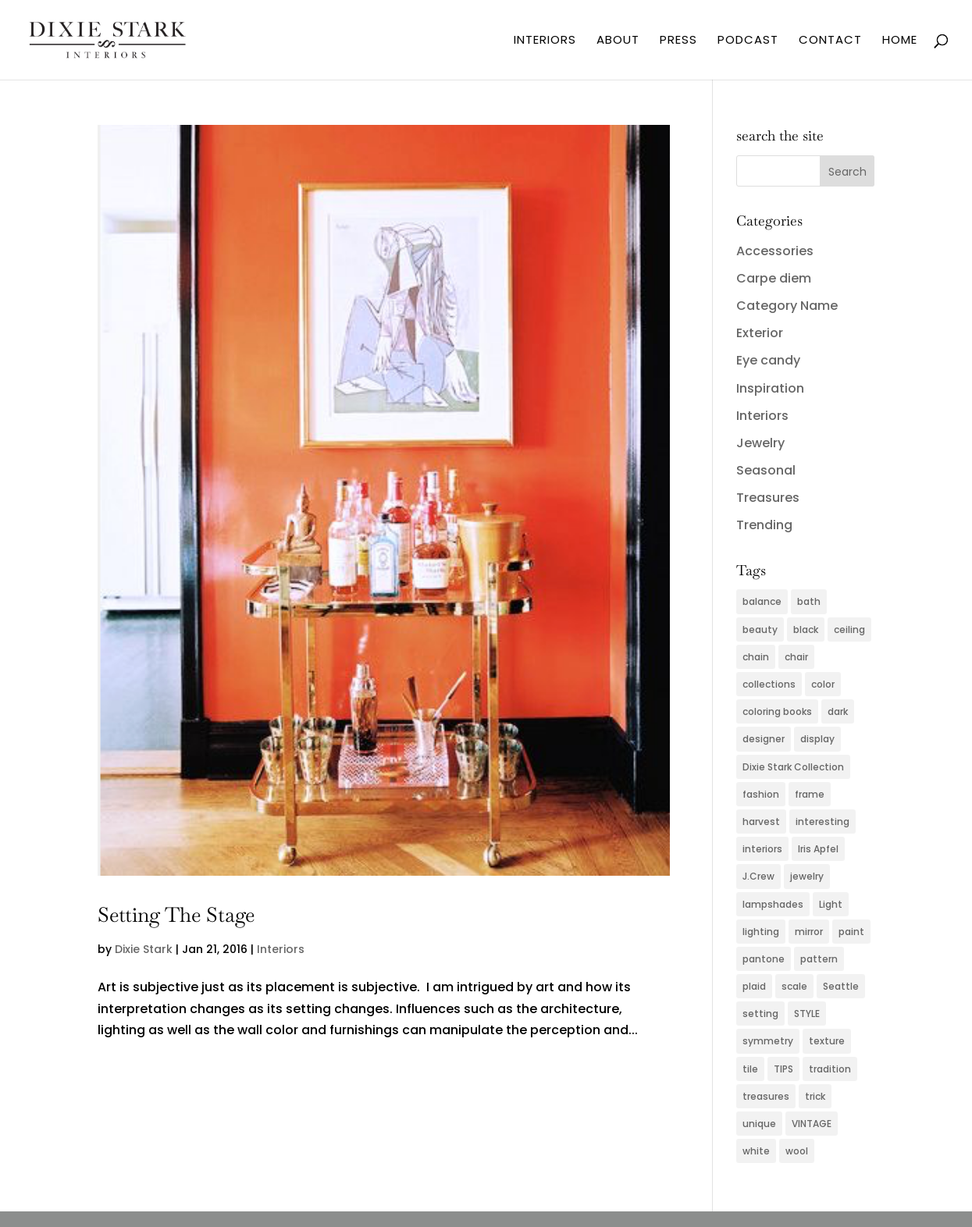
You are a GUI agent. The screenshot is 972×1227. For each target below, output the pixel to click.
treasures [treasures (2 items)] (765, 1096)
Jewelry (760, 443)
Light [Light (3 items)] (830, 904)
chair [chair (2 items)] (796, 656)
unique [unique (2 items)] (759, 1123)
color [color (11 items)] (823, 684)
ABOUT (617, 41)
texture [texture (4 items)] (827, 1040)
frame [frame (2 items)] (809, 794)
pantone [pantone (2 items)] (763, 959)
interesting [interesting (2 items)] (822, 821)
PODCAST (747, 41)
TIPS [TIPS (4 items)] (783, 1069)
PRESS (678, 41)
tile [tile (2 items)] (750, 1069)
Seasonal (766, 470)
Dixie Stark (144, 949)
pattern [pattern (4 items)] (819, 959)
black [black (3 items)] (805, 629)
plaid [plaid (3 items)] (754, 986)
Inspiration (770, 388)
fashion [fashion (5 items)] (760, 794)
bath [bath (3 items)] (809, 601)
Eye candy (768, 360)
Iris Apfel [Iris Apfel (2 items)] (818, 848)
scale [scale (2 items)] (794, 986)
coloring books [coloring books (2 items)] (777, 711)
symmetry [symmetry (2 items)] (767, 1040)
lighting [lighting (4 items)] (760, 931)
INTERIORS (545, 41)
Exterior (759, 333)
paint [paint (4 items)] (851, 931)
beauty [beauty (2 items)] (760, 629)
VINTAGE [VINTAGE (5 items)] (811, 1123)
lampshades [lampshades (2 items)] (772, 904)
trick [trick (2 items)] (815, 1096)
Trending (764, 525)
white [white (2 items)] (756, 1151)
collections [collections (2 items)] (769, 684)
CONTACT (830, 41)
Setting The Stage (176, 915)
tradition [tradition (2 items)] (830, 1069)
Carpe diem (773, 278)
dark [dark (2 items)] (838, 711)
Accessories (775, 251)
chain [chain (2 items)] (755, 656)
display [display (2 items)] (817, 738)
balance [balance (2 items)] (762, 601)
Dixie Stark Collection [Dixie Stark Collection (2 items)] (793, 767)
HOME (899, 41)
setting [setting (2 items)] (760, 1013)
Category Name (787, 306)
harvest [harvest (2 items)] (761, 821)
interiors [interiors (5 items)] (762, 848)
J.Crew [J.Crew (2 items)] (758, 876)
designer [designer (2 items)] (763, 738)
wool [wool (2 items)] (796, 1151)
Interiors (280, 949)
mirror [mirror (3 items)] (809, 931)
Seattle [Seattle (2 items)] (841, 986)
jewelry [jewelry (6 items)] (807, 876)
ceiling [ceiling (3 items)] (849, 629)
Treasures (767, 498)
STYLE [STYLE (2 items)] (807, 1013)
